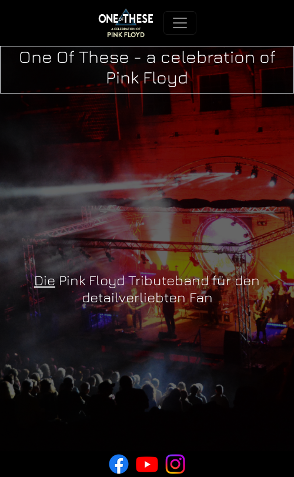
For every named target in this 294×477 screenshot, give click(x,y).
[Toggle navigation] (179, 23)
